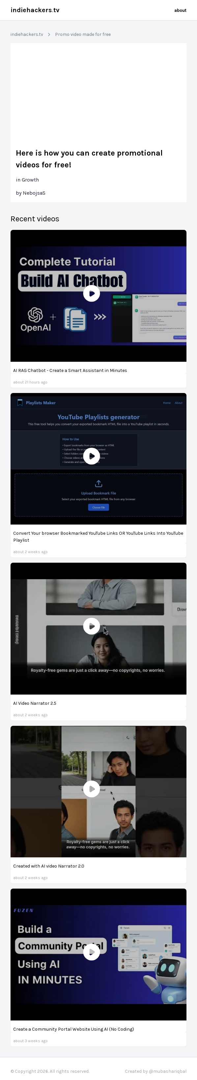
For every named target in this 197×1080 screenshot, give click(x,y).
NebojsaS (34, 193)
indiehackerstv (35, 10)
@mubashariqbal (167, 1071)
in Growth (27, 180)
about (180, 10)
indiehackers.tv (27, 34)
